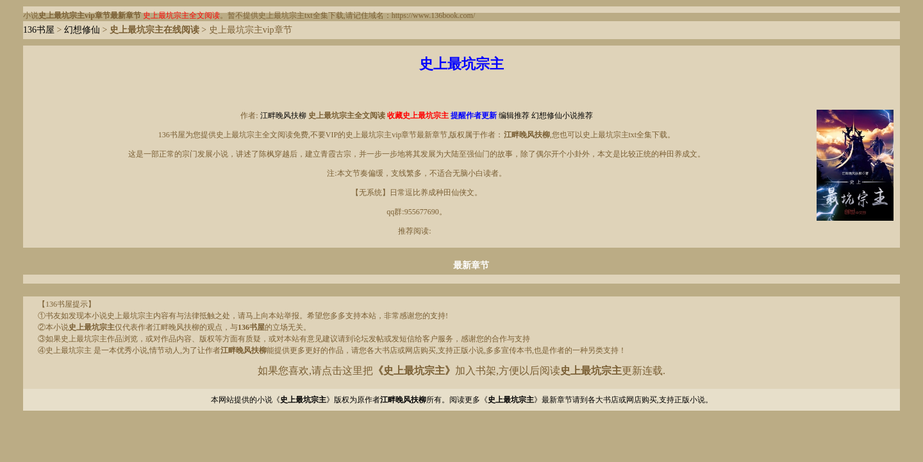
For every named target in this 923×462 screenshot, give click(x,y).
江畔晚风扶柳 (283, 115)
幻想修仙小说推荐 (562, 115)
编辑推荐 (514, 115)
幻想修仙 (82, 30)
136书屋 (38, 30)
